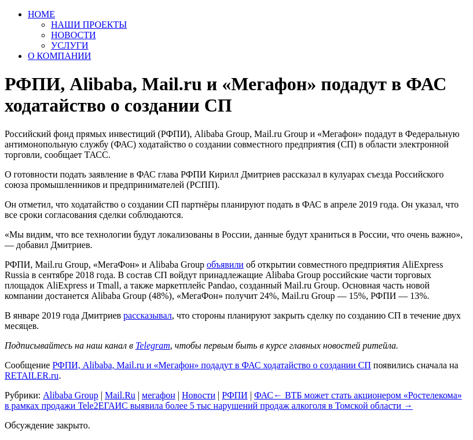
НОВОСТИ (73, 35)
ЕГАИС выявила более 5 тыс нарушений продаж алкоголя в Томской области (255, 406)
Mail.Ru (120, 395)
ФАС (263, 395)
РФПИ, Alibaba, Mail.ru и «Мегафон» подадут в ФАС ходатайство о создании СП (211, 365)
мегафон (158, 395)
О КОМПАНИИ (59, 56)
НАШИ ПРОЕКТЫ (89, 24)
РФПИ (234, 395)
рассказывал (147, 315)
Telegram (152, 345)
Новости (198, 395)
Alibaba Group (70, 395)
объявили (225, 264)
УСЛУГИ (70, 45)
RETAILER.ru (31, 375)
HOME (41, 14)
